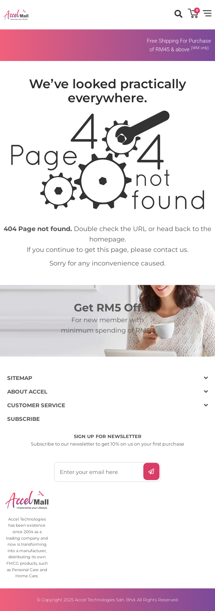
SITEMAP (19, 378)
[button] (178, 14)
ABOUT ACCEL (27, 391)
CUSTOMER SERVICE (36, 405)
